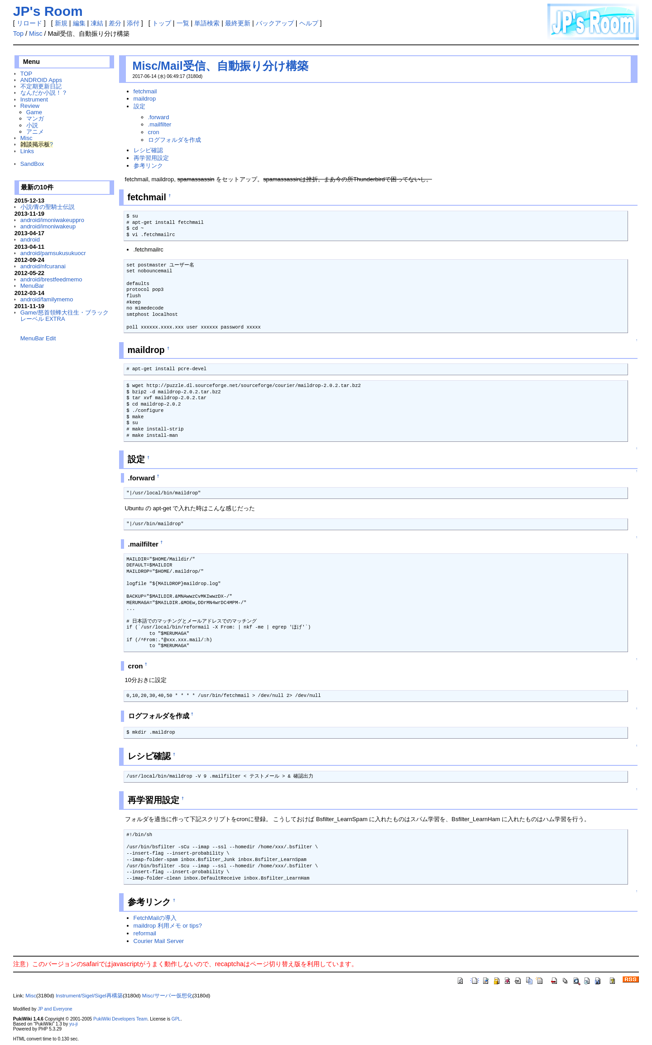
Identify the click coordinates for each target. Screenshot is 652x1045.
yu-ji (73, 1023)
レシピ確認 (148, 150)
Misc (36, 33)
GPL (176, 1018)
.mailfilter (160, 124)
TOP (26, 73)
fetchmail (145, 91)
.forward (158, 117)
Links (27, 151)
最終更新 (237, 23)
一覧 (183, 23)
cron (153, 132)
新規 (61, 23)
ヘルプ (308, 23)
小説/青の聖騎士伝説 (47, 206)
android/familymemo (46, 299)
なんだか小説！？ (43, 92)
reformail (145, 933)
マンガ (35, 118)
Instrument (34, 99)
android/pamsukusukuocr (53, 253)
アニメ (35, 131)
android (30, 239)
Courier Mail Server (159, 941)
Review (29, 105)
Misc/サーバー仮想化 (167, 995)
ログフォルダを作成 (174, 139)
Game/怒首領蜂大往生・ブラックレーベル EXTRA (64, 315)
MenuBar (32, 285)
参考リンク (148, 165)
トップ (161, 23)
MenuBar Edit (38, 338)
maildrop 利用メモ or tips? (168, 925)
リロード (29, 23)
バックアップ (275, 23)
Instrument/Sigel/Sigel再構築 (89, 995)
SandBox (32, 163)
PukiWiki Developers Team (120, 1018)
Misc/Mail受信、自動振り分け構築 (220, 65)
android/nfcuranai (43, 266)
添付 (133, 23)
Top (18, 33)
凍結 (97, 23)
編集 (79, 23)
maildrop (145, 98)
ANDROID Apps (41, 80)
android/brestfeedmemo (51, 279)
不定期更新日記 (41, 86)
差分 (115, 23)
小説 (32, 125)
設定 (139, 106)
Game (34, 112)
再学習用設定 (151, 158)
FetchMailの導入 (155, 917)
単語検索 (207, 23)
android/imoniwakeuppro (52, 220)
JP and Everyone (55, 1008)
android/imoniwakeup (48, 226)
